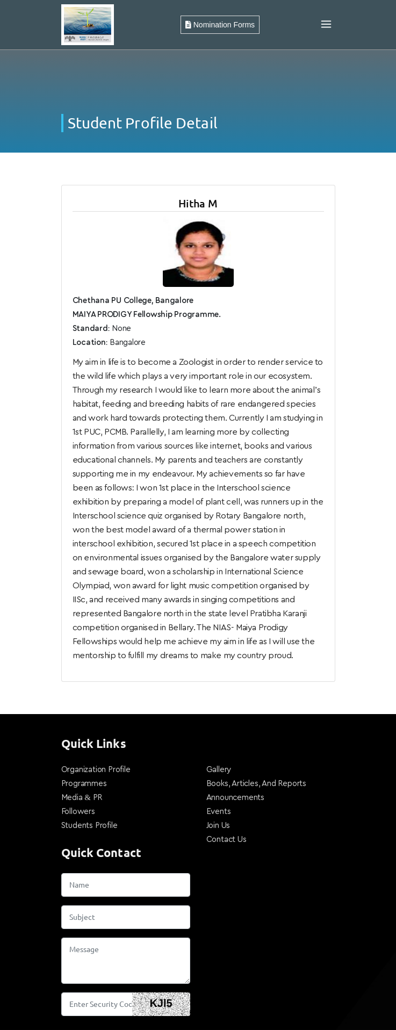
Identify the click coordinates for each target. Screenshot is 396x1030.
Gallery (219, 770)
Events (218, 812)
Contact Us (226, 839)
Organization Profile (96, 770)
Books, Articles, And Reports (256, 784)
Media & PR (82, 798)
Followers (78, 812)
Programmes (84, 784)
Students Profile (89, 826)
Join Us (218, 826)
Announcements (235, 798)
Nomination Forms (220, 24)
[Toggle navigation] (326, 24)
